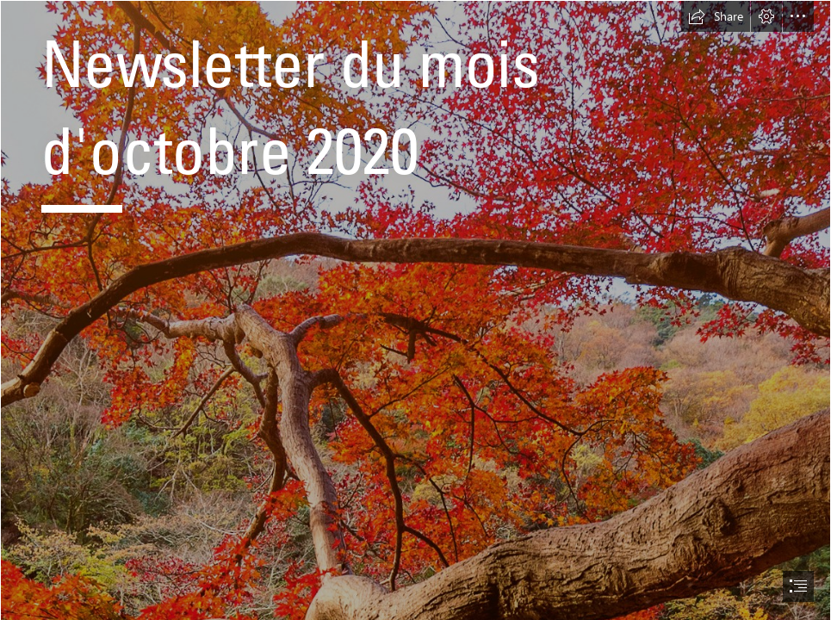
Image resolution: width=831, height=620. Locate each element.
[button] (715, 16)
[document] (415, 310)
